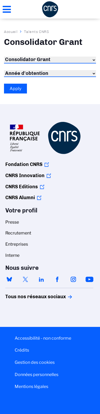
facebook (57, 279)
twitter (25, 279)
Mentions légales (31, 386)
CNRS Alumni (20, 197)
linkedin (41, 279)
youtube (89, 279)
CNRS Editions (21, 187)
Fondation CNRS (23, 164)
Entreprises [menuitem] (16, 244)
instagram (73, 279)
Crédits (22, 350)
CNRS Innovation (25, 175)
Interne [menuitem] (12, 255)
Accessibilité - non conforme (43, 338)
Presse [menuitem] (12, 222)
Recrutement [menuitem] (18, 233)
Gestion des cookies (35, 362)
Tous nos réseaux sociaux (26, 297)
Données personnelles (36, 374)
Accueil (11, 31)
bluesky (9, 279)
